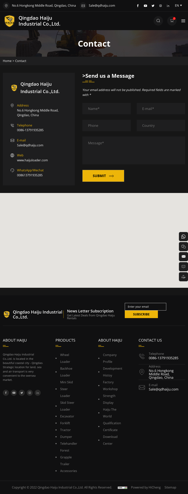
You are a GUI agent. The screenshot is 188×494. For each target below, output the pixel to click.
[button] (94, 236)
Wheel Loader (65, 358)
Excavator (67, 416)
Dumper (66, 437)
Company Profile (110, 358)
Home (7, 61)
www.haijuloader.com (32, 160)
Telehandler (68, 443)
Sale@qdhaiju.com (102, 5)
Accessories (68, 471)
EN (178, 5)
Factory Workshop (110, 385)
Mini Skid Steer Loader (66, 389)
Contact (20, 61)
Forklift (65, 423)
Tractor (65, 430)
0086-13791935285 (30, 130)
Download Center (110, 440)
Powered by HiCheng (146, 487)
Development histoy (112, 371)
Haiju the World (109, 412)
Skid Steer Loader (67, 406)
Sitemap (170, 487)
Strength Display (109, 399)
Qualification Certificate (112, 426)
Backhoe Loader (66, 371)
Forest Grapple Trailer (66, 457)
